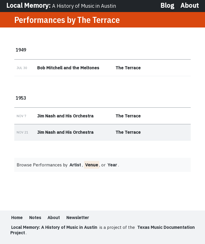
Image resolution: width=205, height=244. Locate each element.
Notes (35, 217)
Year (112, 165)
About (189, 5)
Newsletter (77, 217)
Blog (167, 5)
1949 (21, 49)
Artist (75, 165)
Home (17, 217)
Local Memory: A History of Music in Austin (54, 227)
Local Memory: (61, 5)
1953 (21, 98)
